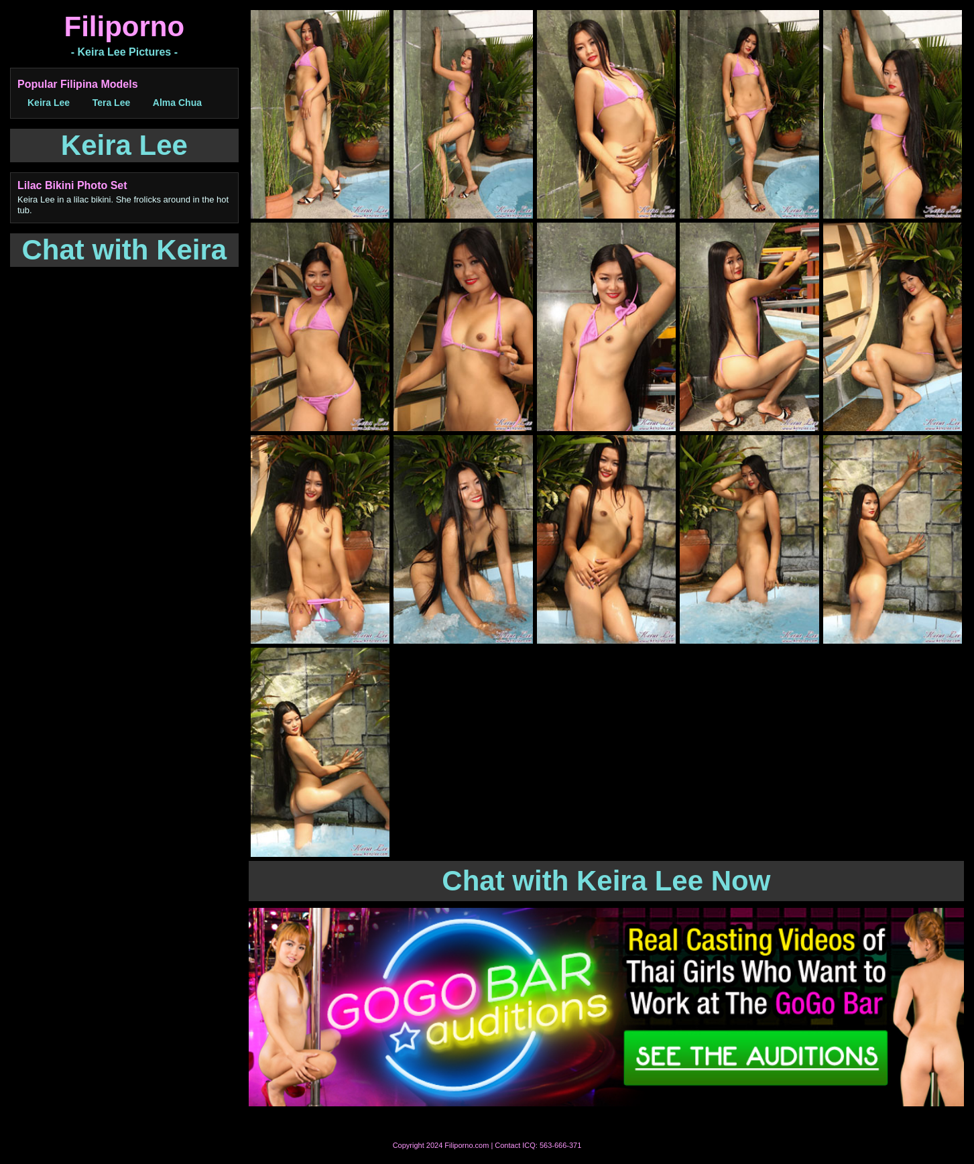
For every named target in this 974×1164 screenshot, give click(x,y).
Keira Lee (48, 102)
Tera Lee (112, 102)
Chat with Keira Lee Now (606, 880)
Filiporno (124, 26)
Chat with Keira (124, 250)
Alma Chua (177, 102)
